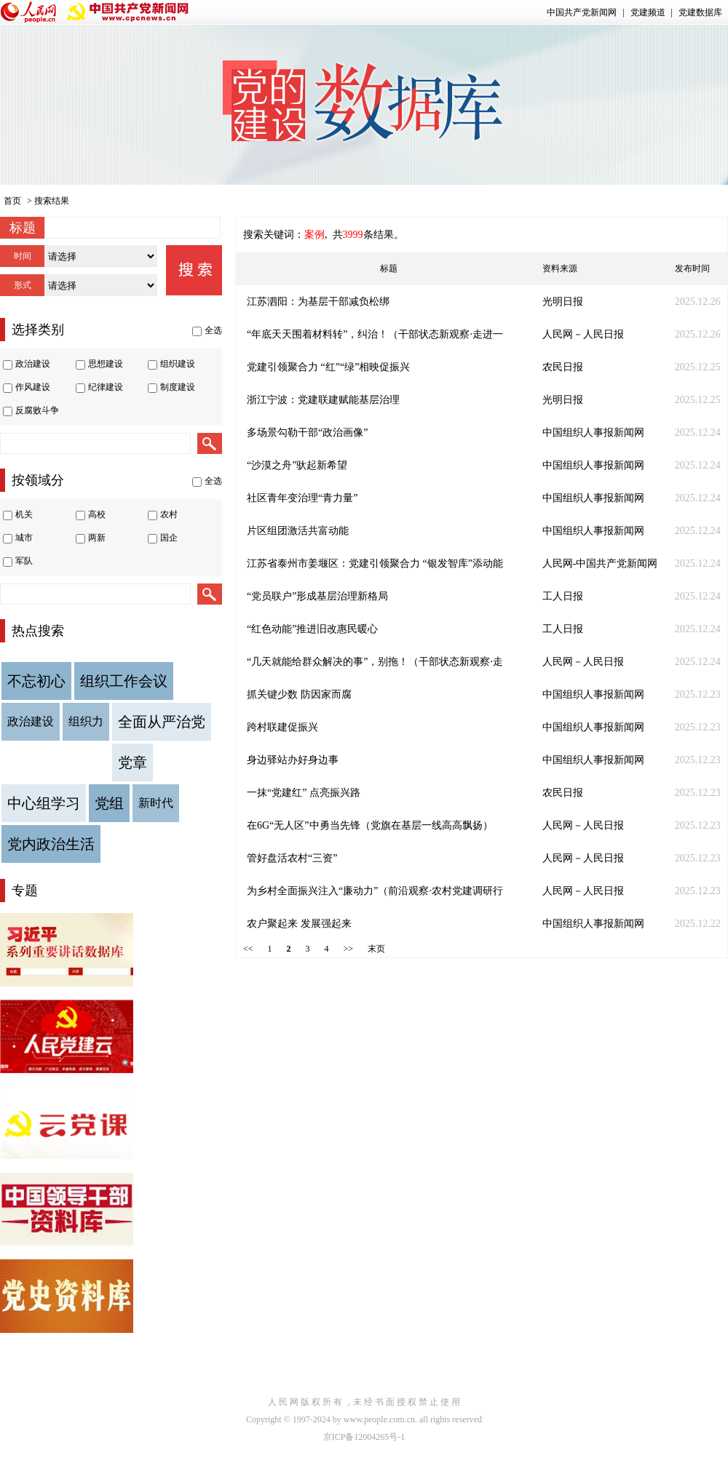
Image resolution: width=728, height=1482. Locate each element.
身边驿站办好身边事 (293, 759)
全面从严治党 (161, 722)
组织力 (85, 721)
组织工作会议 (123, 681)
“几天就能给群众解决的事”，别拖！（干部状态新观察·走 (375, 661)
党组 (109, 803)
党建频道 (647, 12)
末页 (376, 949)
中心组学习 (43, 803)
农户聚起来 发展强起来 (299, 923)
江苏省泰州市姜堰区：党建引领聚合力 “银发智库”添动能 (375, 563)
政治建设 (30, 721)
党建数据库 (700, 12)
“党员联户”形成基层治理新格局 (317, 596)
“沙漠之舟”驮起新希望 (297, 465)
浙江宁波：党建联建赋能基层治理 (323, 399)
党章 (132, 762)
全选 (213, 330)
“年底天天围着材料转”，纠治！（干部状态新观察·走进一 (375, 334)
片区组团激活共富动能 (298, 530)
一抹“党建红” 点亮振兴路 (303, 792)
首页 (12, 201)
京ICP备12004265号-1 (364, 1437)
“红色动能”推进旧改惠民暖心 (312, 629)
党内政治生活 (51, 844)
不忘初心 (36, 681)
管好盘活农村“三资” (292, 858)
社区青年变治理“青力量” (302, 498)
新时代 (155, 803)
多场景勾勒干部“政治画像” (307, 432)
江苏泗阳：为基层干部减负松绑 (318, 301)
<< (248, 949)
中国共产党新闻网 (582, 12)
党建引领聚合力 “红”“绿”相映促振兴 (328, 367)
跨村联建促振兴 (282, 727)
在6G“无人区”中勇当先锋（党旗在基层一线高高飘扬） (370, 825)
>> (349, 949)
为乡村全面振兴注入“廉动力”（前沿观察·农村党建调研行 (375, 890)
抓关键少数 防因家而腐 (299, 694)
